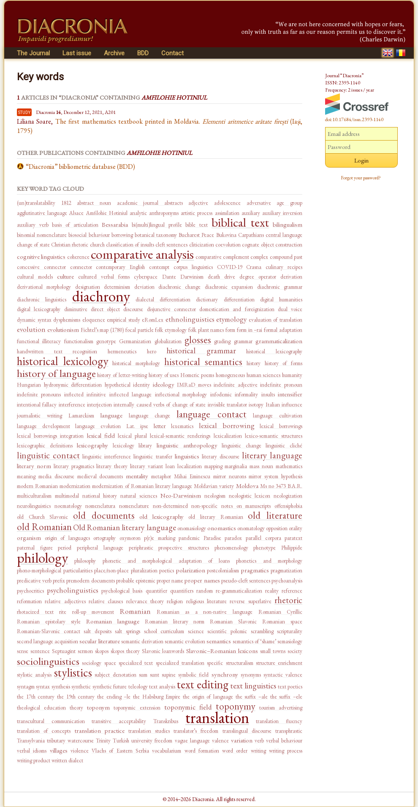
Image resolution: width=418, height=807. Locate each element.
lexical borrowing (227, 425)
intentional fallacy (37, 404)
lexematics (182, 426)
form (230, 329)
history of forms (283, 363)
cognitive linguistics (41, 256)
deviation (144, 286)
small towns (272, 651)
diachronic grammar (279, 286)
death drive (221, 276)
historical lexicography (274, 351)
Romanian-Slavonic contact (48, 631)
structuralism (239, 662)
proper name (170, 580)
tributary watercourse (70, 740)
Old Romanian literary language (124, 527)
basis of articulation (75, 224)
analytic (138, 213)
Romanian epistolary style (49, 621)
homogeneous (230, 375)
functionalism (78, 341)
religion (175, 601)
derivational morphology (44, 286)
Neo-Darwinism (180, 495)
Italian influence (284, 404)
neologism (214, 495)
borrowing (122, 234)
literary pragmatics (74, 466)
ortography (104, 538)
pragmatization (286, 570)
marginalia (236, 466)
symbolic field (193, 674)
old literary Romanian (215, 516)
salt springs (127, 631)
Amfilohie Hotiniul (107, 213)
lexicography (92, 445)
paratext (293, 538)
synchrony (225, 674)
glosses (198, 339)
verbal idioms (31, 750)
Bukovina (226, 234)
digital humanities (281, 299)
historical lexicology (63, 360)
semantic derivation (142, 641)
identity (141, 384)
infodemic (221, 394)
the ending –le (113, 696)
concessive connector (41, 267)
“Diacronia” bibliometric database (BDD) (80, 166)
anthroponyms (164, 213)
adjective (198, 202)
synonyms (251, 674)
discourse (133, 309)
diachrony (101, 296)
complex (259, 256)
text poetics (290, 686)
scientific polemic (227, 631)
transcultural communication (51, 721)
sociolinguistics (48, 661)
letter (160, 426)
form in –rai (250, 329)
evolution (31, 329)
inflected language (130, 394)
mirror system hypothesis (275, 476)
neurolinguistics (34, 505)
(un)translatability (36, 202)
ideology (163, 384)
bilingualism (287, 224)
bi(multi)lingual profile (157, 224)
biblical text (240, 222)
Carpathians (251, 234)
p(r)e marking (159, 538)
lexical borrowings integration (50, 435)
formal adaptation (283, 329)
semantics (218, 641)
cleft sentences (171, 244)
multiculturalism (34, 495)
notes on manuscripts (246, 505)
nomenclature (134, 505)
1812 (66, 202)
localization (189, 466)
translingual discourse (247, 730)
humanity (292, 375)
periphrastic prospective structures (169, 547)
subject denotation (115, 674)
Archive (114, 53)
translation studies (149, 730)
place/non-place (111, 570)
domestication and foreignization (236, 309)
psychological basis (121, 590)
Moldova (247, 486)
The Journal (33, 53)
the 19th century (76, 696)
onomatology (251, 528)
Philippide (291, 547)
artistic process (196, 213)
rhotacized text (35, 611)
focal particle (139, 329)
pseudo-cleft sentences (245, 580)
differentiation (239, 299)
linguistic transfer (152, 456)
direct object (105, 309)
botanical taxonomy (156, 234)
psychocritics (30, 590)
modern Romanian (37, 486)
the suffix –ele (286, 696)
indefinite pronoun (281, 384)
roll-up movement (93, 611)
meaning (26, 476)
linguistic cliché (284, 445)
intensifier (290, 394)
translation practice (100, 730)
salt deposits (97, 631)
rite (62, 611)
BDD (143, 53)
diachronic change (179, 286)
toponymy (235, 706)
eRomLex (152, 319)
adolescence (227, 202)
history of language (56, 373)
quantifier (156, 590)
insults (268, 394)
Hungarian (29, 384)
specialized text (136, 662)
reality (272, 590)
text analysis (163, 686)
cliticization (201, 244)
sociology (91, 662)
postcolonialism (223, 570)
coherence (78, 256)
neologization (288, 495)
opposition (277, 528)
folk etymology (171, 329)
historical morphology (136, 363)
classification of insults (130, 244)
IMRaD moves (194, 384)
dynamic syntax (34, 319)
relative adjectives (65, 601)
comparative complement (222, 256)
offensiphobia (288, 505)
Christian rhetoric (69, 244)
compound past (286, 256)
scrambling (262, 631)
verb (259, 740)
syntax (43, 686)
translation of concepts (44, 730)
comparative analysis (142, 254)
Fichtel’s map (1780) (102, 329)
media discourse (56, 476)
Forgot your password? (361, 178)
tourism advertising (280, 707)
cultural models (35, 276)
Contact (172, 53)
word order (234, 750)
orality (295, 528)
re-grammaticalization (239, 590)
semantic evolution (185, 641)
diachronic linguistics (41, 299)
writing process (285, 750)
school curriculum (164, 631)
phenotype (264, 547)
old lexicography (161, 516)
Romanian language (112, 621)
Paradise (212, 538)
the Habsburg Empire (156, 696)
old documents (104, 515)
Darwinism (192, 276)
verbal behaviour (284, 740)
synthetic (81, 686)
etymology (231, 319)
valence (220, 740)
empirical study (123, 319)
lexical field (101, 435)
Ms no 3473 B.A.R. (281, 486)
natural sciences (138, 495)
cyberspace (145, 276)
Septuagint (64, 651)
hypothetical (117, 384)
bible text (196, 224)
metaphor (161, 476)
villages (59, 750)
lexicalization (228, 435)
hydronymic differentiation (73, 384)
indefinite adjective (236, 384)
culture (65, 276)
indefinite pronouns (39, 394)
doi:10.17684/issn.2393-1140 (354, 119)
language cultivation (277, 415)
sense (22, 651)
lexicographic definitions (45, 445)
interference (72, 404)
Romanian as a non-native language (204, 611)
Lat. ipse (137, 426)
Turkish (121, 740)
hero (151, 351)
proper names (202, 580)
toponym (98, 707)
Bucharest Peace (196, 234)
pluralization (144, 570)
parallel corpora (263, 538)
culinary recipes (284, 267)
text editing (202, 684)
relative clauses (106, 601)
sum (143, 674)
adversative (259, 202)
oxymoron (130, 538)
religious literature (206, 601)
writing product (33, 760)
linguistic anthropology (187, 445)
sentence (40, 651)
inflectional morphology (181, 394)
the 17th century (35, 696)
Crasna (253, 267)
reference (292, 590)
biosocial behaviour (88, 234)
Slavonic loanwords (163, 651)
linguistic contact (48, 455)
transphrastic (288, 730)
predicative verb (34, 580)
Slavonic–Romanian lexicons (222, 651)
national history (99, 495)
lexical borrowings (281, 426)
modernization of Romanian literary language (142, 486)
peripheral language (100, 547)
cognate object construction (272, 244)
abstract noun (94, 202)
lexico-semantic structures (273, 435)
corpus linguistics (193, 267)
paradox (233, 538)
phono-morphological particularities (54, 570)
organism (29, 537)
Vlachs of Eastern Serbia (120, 750)
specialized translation (180, 662)
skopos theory (125, 651)
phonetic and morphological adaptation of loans (166, 560)
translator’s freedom (196, 730)
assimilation (227, 213)
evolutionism (63, 329)
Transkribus (165, 721)
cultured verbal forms (104, 276)
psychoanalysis (286, 580)
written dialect (67, 760)
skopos (102, 651)
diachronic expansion (229, 286)
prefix (59, 580)
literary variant (146, 466)
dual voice (290, 309)
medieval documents (100, 476)
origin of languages (67, 538)
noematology (68, 505)
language (111, 415)
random (204, 590)
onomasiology (191, 528)
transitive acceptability (119, 721)
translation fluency (279, 721)
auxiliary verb (33, 224)
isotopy (256, 404)
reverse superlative (250, 601)
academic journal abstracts (150, 202)
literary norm (34, 466)
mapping (213, 466)
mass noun (261, 466)
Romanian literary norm (175, 621)
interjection (99, 404)
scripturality (289, 631)
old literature (275, 515)
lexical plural (132, 435)
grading (222, 341)
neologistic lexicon (250, 495)
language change (150, 415)
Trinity (103, 740)
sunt (154, 674)
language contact (211, 414)
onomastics (221, 528)
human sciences (264, 375)
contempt (159, 267)
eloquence (93, 319)
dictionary (207, 299)
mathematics (289, 466)
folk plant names (206, 329)
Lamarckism (81, 415)
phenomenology (231, 547)
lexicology (123, 445)
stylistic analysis (34, 674)
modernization (75, 486)
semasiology (289, 641)
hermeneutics (122, 351)
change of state (33, 244)
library (145, 445)
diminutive (75, 309)
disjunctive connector (171, 309)
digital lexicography (38, 309)
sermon (85, 651)
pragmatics (255, 570)
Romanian (135, 611)
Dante (169, 276)
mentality (137, 476)
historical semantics (203, 361)
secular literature (99, 641)
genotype (106, 341)
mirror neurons (229, 476)
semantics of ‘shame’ (254, 641)
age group (289, 202)
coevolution (228, 244)
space (110, 662)
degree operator (257, 276)
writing (258, 750)
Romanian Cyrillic (280, 611)
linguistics (187, 456)
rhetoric (288, 600)
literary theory (112, 466)
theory (76, 707)
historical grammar (201, 350)
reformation (29, 601)
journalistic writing (39, 415)
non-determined (170, 505)
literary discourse (220, 456)
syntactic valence (282, 674)
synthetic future (109, 686)
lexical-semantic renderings (180, 435)
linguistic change (241, 445)
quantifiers (181, 590)
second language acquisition (47, 641)
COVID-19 (229, 267)
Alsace (76, 213)
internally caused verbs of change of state (160, 404)
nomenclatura (100, 505)
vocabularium (166, 750)
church (97, 244)
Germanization (135, 341)
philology (42, 557)
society (295, 651)
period (64, 547)
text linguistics (253, 685)
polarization (190, 570)
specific (215, 662)
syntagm (26, 686)
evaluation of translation (275, 319)
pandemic (189, 538)
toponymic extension (137, 707)
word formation (202, 750)
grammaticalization (278, 341)
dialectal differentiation (163, 299)
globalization (168, 341)
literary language (272, 455)
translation (217, 717)
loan (170, 466)
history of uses (164, 375)
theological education (41, 707)
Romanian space (282, 621)
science (196, 631)
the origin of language (208, 696)
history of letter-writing (122, 375)
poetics (166, 570)
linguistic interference (106, 456)
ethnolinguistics (190, 319)
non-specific (204, 505)
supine (169, 674)
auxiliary (251, 213)
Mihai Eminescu (192, 476)
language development (43, 426)
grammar (243, 341)
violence (80, 750)
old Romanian (44, 526)
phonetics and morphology (269, 560)
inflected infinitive (85, 394)
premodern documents (90, 580)
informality (246, 394)
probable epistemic (135, 580)
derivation (291, 276)
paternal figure (35, 547)
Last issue (76, 53)
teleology (138, 686)
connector (81, 267)
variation (241, 740)
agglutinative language (42, 213)
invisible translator (227, 404)
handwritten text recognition (57, 351)
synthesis (61, 686)
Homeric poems (197, 375)
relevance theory (145, 601)
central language (284, 234)
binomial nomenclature (42, 234)
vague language (192, 740)
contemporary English (120, 267)
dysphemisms (66, 319)
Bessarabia (115, 224)
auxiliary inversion (282, 213)
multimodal (67, 495)
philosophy (85, 560)
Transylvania (31, 740)
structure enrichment (279, 662)
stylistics (73, 672)
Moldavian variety (214, 486)
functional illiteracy (39, 341)
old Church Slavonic (42, 516)
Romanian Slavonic (233, 621)
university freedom (151, 740)
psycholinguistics (72, 590)
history (254, 363)
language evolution (98, 426)
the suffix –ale (252, 696)
